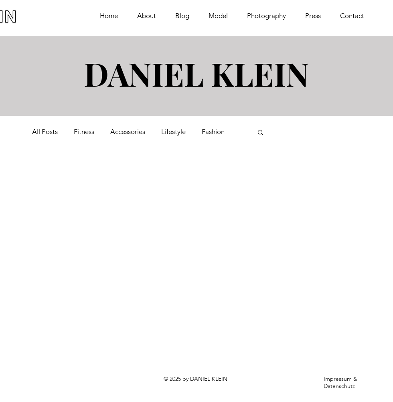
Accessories (127, 132)
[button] (260, 133)
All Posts (45, 132)
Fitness (84, 132)
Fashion (213, 132)
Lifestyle (173, 132)
